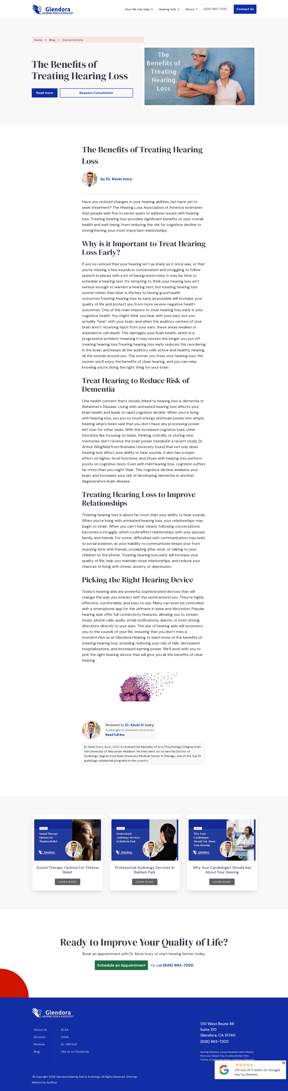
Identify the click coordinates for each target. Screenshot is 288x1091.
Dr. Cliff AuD (69, 1044)
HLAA (65, 1030)
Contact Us (245, 9)
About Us (40, 1030)
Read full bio (115, 735)
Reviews (39, 1044)
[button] (139, 9)
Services (39, 1037)
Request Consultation (96, 93)
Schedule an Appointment (121, 965)
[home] (53, 9)
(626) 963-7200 (215, 9)
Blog (52, 40)
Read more (44, 93)
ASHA (65, 1037)
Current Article (72, 40)
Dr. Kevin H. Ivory (139, 725)
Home (38, 40)
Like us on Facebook (75, 1052)
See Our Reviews (246, 1074)
